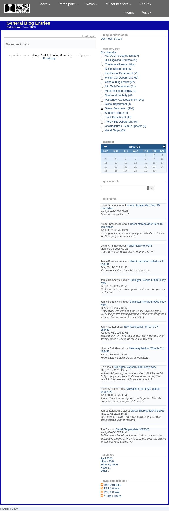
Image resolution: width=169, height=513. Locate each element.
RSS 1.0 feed (111, 488)
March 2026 (107, 461)
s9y (15, 509)
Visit (146, 12)
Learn (44, 4)
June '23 (134, 146)
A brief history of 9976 (139, 245)
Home (129, 12)
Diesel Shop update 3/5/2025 (147, 410)
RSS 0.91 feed (112, 484)
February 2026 (109, 464)
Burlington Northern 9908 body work (135, 367)
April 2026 (106, 458)
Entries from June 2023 (21, 27)
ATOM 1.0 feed (112, 496)
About (145, 4)
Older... (105, 470)
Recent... (106, 467)
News (91, 4)
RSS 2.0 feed (111, 492)
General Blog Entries (28, 23)
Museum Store (118, 4)
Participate (68, 4)
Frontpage (49, 58)
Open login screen (111, 38)
